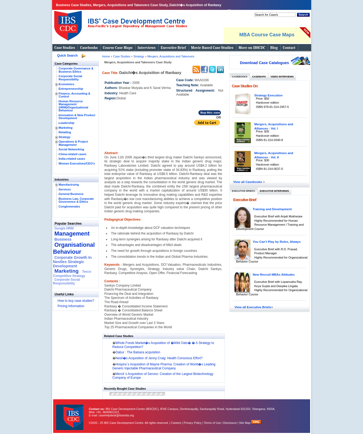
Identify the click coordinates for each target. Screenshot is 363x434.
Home (106, 56)
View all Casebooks (248, 181)
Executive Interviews (274, 191)
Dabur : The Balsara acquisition (138, 352)
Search (303, 14)
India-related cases (72, 158)
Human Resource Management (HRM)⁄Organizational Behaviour (73, 106)
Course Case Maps (117, 47)
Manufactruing (69, 184)
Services (65, 189)
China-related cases (73, 154)
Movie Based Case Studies (212, 47)
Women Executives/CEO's (77, 163)
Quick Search (67, 55)
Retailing (65, 132)
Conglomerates (69, 206)
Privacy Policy (193, 422)
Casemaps (259, 76)
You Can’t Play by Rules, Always (276, 241)
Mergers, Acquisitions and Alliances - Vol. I (273, 126)
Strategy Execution (268, 95)
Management (72, 233)
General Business (71, 194)
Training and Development (272, 209)
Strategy (65, 137)
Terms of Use (212, 422)
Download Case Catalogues (264, 63)
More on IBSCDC (252, 47)
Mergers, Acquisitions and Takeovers (170, 56)
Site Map (245, 422)
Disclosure (230, 422)
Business (63, 239)
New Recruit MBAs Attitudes (274, 274)
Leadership (67, 122)
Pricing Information (71, 306)
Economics (67, 84)
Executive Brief (173, 47)
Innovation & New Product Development (77, 117)
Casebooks (89, 47)
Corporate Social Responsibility (70, 78)
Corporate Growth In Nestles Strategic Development (72, 261)
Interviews (146, 47)
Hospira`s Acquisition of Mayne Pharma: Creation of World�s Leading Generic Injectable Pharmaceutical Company (164, 366)
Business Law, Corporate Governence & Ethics (76, 200)
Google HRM (64, 228)
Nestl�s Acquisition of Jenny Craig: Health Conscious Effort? (159, 358)
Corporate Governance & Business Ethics (76, 70)
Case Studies (64, 47)
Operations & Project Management (73, 143)
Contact (289, 47)
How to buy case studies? (76, 301)
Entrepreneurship (71, 88)
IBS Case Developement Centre (70, 414)
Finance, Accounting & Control (75, 95)
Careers (176, 422)
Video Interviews (282, 76)
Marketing (66, 127)
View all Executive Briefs (253, 307)
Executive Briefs (243, 191)
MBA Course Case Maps (266, 34)
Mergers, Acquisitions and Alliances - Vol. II (273, 155)
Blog (274, 47)
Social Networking (71, 149)
